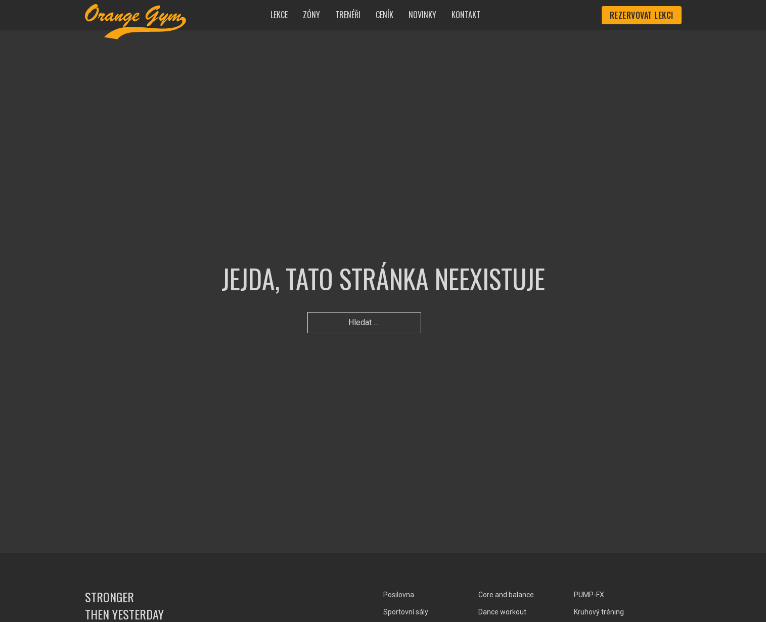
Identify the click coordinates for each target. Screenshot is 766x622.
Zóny (311, 15)
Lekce (279, 15)
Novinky (422, 15)
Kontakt (466, 15)
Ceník (384, 15)
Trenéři (348, 15)
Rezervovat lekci (641, 15)
